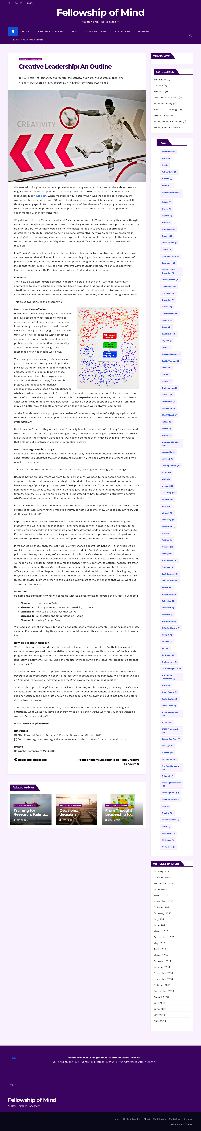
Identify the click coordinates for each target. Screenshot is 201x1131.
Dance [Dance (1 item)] (166, 327)
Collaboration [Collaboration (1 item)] (169, 242)
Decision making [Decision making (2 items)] (171, 354)
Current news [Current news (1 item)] (170, 313)
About (74, 31)
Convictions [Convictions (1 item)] (169, 286)
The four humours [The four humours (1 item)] (170, 768)
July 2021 (159, 919)
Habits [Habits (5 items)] (166, 421)
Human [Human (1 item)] (166, 435)
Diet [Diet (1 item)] (165, 374)
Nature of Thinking (165, 109)
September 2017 (164, 937)
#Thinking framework (80, 82)
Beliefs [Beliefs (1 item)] (166, 202)
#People (24, 82)
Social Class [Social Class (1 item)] (169, 705)
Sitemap (143, 31)
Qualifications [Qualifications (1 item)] (170, 573)
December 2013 (163, 973)
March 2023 (161, 895)
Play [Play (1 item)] (165, 533)
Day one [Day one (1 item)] (167, 340)
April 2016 (160, 949)
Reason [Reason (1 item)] (167, 587)
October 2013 (162, 985)
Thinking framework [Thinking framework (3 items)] (171, 785)
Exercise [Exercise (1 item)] (167, 394)
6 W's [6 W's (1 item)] (166, 158)
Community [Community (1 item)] (169, 263)
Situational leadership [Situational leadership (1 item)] (168, 677)
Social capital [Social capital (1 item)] (170, 698)
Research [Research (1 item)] (167, 614)
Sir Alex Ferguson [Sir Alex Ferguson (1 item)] (171, 668)
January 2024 (162, 871)
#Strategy (59, 82)
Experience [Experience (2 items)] (168, 401)
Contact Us (122, 31)
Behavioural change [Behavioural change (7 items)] (171, 194)
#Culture (88, 77)
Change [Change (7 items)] (167, 236)
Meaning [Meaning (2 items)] (167, 486)
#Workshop (101, 82)
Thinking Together (49, 31)
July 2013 (159, 1002)
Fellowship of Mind (100, 12)
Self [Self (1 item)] (165, 648)
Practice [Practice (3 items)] (167, 546)
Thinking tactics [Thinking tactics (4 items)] (171, 799)
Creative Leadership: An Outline (65, 66)
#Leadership (102, 77)
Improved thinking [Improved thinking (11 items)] (170, 444)
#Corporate (60, 77)
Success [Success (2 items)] (167, 752)
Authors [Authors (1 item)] (167, 178)
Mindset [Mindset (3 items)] (167, 513)
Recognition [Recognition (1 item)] (169, 594)
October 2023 (162, 877)
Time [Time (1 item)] (165, 806)
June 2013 (160, 1008)
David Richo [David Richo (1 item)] (169, 333)
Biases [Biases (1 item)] (166, 208)
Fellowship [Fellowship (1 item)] (168, 408)
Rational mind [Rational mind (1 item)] (170, 580)
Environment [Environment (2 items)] (169, 388)
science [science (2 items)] (167, 641)
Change (158, 85)
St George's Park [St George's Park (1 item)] (171, 739)
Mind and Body (163, 103)
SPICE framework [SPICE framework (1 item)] (170, 731)
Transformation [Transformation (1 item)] (170, 819)
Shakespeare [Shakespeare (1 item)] (169, 661)
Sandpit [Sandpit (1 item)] (167, 634)
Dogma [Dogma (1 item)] (166, 381)
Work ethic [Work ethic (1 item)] (168, 833)
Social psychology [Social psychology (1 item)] (170, 714)
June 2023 (160, 889)
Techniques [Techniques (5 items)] (169, 759)
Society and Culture (166, 127)
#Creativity (74, 77)
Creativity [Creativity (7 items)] (168, 300)
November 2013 (163, 979)
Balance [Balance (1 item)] (167, 185)
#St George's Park (41, 82)
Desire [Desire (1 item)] (166, 367)
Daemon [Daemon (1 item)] (167, 320)
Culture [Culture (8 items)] (167, 306)
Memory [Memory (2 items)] (167, 499)
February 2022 (163, 913)
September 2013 (164, 990)
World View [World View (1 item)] (168, 846)
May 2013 (159, 1014)
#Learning (117, 77)
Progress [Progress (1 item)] (167, 567)
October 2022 (162, 907)
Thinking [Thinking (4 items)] (167, 776)
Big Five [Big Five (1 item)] (167, 215)
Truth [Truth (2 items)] (166, 826)
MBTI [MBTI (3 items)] (166, 479)
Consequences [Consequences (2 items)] (170, 279)
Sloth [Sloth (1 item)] (166, 685)
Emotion (159, 91)
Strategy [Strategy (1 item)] (167, 745)
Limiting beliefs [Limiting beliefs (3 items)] (171, 465)
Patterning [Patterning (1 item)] (168, 519)
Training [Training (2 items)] (167, 813)
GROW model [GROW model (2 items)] (169, 415)
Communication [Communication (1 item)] (170, 256)
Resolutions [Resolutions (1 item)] (169, 621)
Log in (12, 1084)
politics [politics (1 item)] (167, 540)
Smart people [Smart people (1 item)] (169, 692)
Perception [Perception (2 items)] (168, 526)
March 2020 (161, 931)
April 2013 (160, 1020)
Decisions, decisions (30, 760)
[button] (190, 35)
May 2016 (159, 943)
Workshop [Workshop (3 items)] (168, 840)
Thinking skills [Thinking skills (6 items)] (170, 792)
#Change (46, 77)
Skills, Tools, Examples (30, 59)
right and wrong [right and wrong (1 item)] (171, 628)
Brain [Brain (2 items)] (166, 222)
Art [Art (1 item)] (165, 165)
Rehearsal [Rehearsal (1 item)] (168, 607)
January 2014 (162, 967)
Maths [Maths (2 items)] (166, 472)
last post (40, 195)
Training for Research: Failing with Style (29, 814)
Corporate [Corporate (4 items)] (168, 293)
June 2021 (160, 925)
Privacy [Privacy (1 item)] (167, 553)
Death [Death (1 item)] (166, 347)
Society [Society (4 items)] (167, 722)
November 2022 (163, 901)
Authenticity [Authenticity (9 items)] (169, 171)
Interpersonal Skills (166, 97)
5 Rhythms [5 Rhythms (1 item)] (168, 151)
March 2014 (161, 955)
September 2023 (164, 883)
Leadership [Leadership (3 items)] (168, 452)
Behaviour (160, 79)
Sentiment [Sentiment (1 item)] (168, 655)
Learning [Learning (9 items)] (167, 458)
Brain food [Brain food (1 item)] (168, 229)
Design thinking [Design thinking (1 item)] (171, 361)
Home (25, 31)
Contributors (96, 31)
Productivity (161, 115)
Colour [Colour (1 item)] (166, 249)
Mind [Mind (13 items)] (166, 506)
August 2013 (161, 996)
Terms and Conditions (27, 39)
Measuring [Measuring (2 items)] (168, 492)
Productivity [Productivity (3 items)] (169, 560)
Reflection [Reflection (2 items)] (168, 601)
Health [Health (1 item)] (166, 428)
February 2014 (162, 961)
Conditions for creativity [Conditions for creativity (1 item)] (168, 272)
